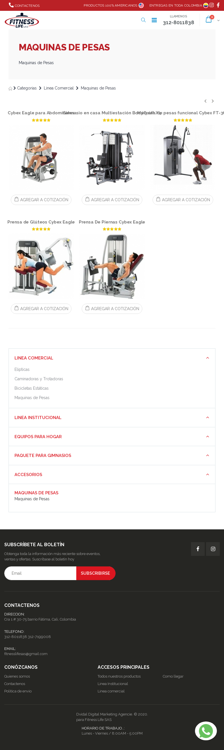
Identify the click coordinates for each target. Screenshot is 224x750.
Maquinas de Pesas (98, 88)
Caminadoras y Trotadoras (39, 379)
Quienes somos (17, 676)
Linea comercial (111, 691)
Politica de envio (18, 691)
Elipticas (22, 369)
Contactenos (24, 5)
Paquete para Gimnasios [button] (43, 455)
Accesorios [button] (28, 474)
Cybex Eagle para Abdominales (41, 112)
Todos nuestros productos (119, 676)
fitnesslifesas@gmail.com (26, 654)
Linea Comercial (59, 88)
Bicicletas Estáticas (32, 388)
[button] (143, 20)
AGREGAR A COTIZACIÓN (41, 199)
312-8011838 (15, 637)
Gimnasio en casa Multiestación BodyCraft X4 (112, 112)
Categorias (27, 88)
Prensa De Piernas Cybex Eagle (112, 222)
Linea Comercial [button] (34, 358)
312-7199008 (39, 637)
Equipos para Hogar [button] (38, 436)
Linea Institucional (113, 684)
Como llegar (173, 676)
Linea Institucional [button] (38, 417)
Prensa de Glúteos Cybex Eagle (41, 222)
